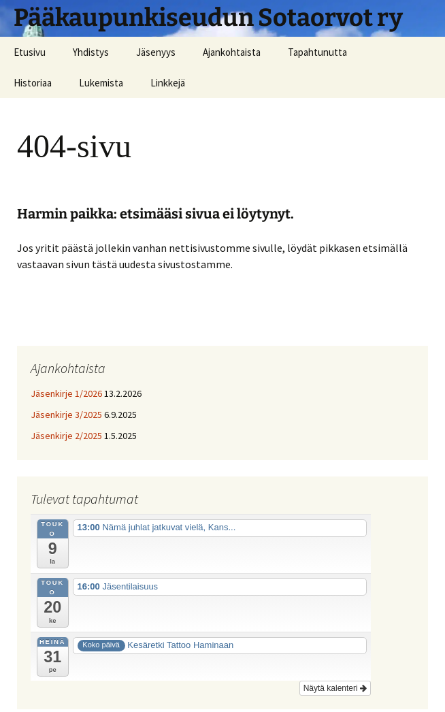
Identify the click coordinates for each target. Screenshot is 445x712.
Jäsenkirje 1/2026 (66, 393)
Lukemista (101, 82)
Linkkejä (167, 82)
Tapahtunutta (317, 52)
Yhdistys (91, 52)
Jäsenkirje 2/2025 (66, 436)
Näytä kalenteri (335, 688)
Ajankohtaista (232, 52)
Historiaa (33, 82)
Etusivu (30, 52)
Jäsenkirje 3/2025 (66, 414)
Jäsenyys (156, 52)
